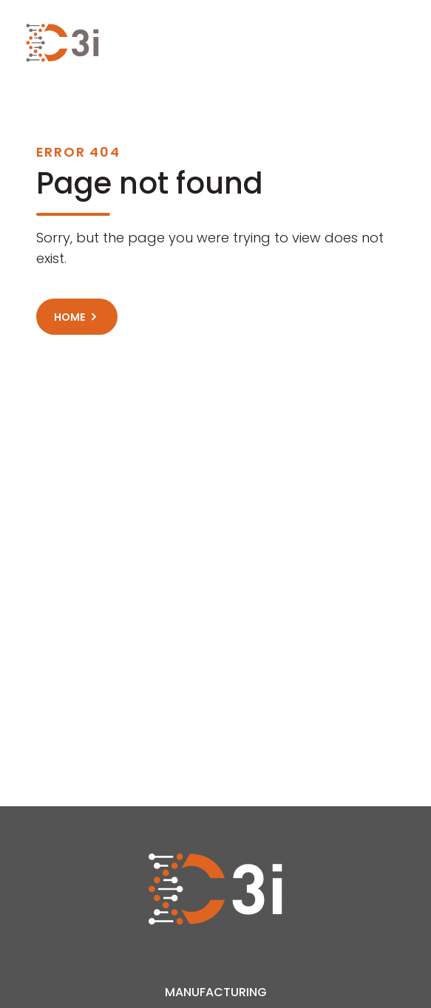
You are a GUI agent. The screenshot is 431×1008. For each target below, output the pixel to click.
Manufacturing (216, 992)
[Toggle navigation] (397, 43)
